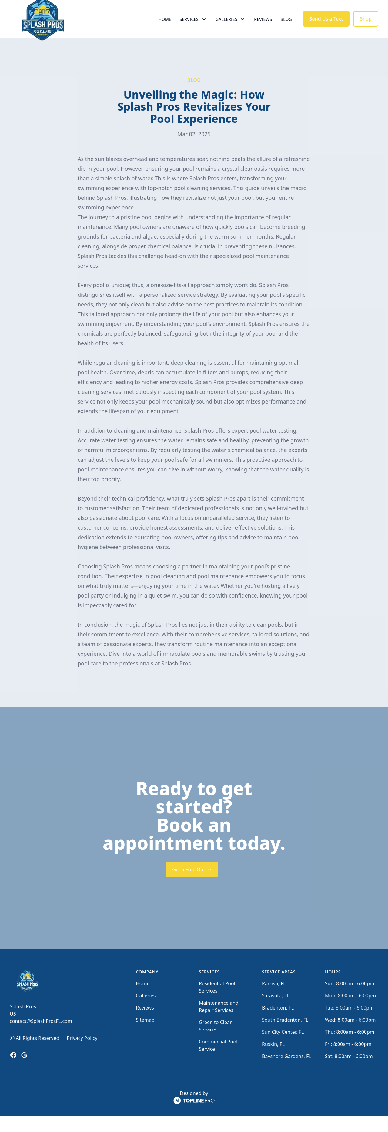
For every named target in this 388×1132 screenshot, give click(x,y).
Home (165, 27)
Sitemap (145, 1035)
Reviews (263, 27)
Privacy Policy (82, 1053)
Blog (286, 27)
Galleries (146, 1011)
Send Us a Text (326, 26)
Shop (366, 26)
